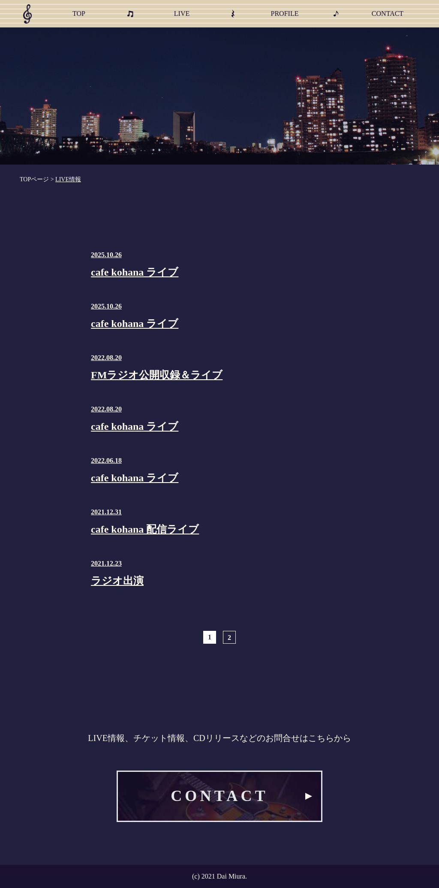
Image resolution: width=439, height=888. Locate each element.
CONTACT (387, 13)
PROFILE (285, 13)
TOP (78, 13)
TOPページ (34, 179)
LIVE (181, 13)
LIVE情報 (68, 179)
